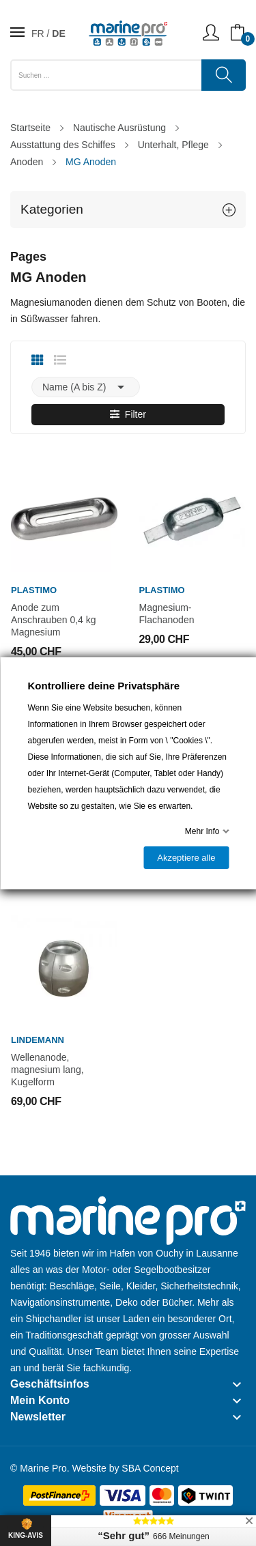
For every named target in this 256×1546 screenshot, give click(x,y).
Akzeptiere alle (186, 858)
